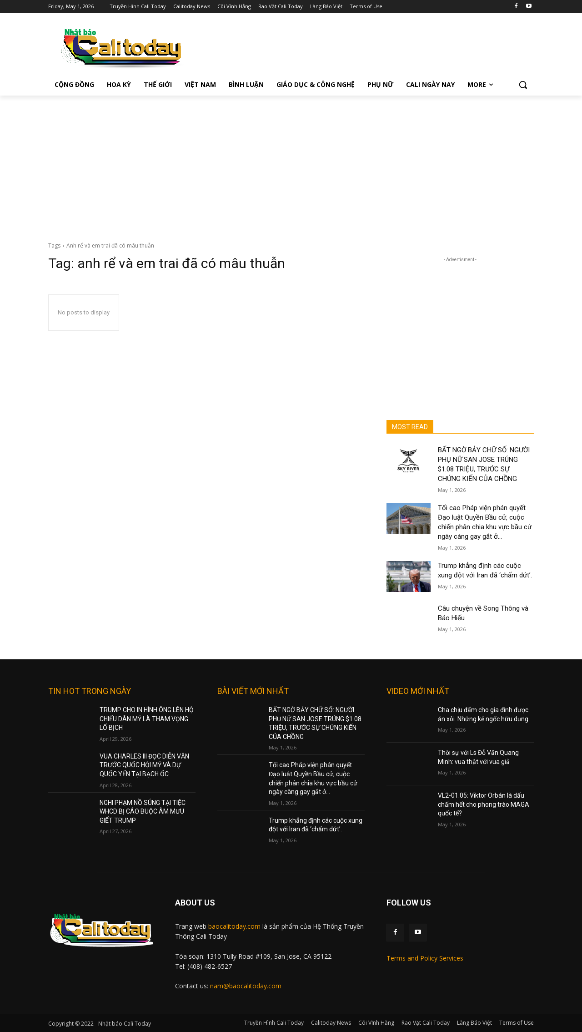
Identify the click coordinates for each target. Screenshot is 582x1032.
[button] (523, 85)
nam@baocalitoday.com (245, 985)
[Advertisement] (291, 164)
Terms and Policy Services (424, 958)
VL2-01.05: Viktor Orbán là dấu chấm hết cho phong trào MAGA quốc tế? (483, 804)
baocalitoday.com (234, 926)
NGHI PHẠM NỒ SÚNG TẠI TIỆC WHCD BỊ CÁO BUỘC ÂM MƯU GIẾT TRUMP (143, 811)
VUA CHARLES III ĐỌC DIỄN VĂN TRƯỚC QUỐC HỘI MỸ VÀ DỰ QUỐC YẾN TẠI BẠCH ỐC (144, 765)
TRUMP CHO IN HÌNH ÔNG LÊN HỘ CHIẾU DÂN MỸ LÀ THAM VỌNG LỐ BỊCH (147, 718)
